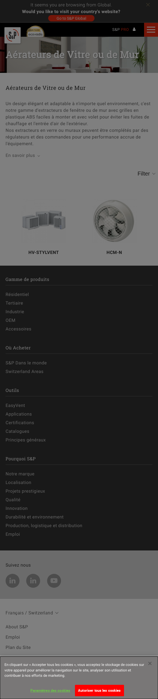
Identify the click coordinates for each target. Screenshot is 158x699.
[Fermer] (150, 666)
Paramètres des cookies (50, 692)
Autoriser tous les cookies (99, 692)
